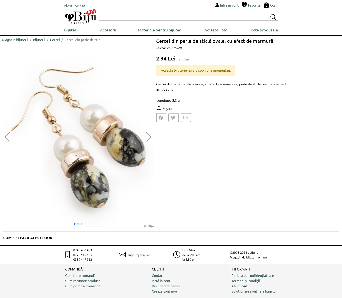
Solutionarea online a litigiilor (254, 291)
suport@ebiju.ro (139, 255)
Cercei (55, 39)
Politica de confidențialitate (252, 275)
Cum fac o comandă (80, 275)
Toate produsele (263, 30)
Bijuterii (71, 30)
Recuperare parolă (166, 286)
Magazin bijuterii (15, 39)
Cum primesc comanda (82, 286)
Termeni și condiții (245, 280)
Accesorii (108, 30)
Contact (158, 275)
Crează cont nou (164, 291)
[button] (149, 137)
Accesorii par (215, 30)
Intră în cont (161, 280)
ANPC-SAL (239, 286)
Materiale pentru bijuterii (160, 30)
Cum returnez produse (82, 280)
